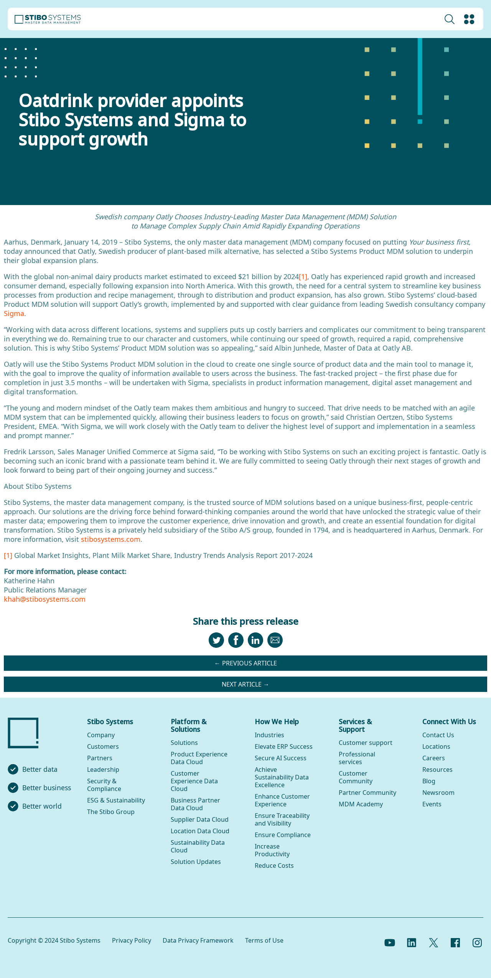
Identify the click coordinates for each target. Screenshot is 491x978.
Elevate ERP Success (284, 746)
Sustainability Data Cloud (198, 846)
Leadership (103, 769)
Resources (437, 769)
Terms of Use (264, 941)
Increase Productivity (272, 850)
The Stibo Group (111, 812)
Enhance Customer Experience (282, 800)
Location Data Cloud (200, 831)
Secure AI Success (280, 758)
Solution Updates (196, 861)
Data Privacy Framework (198, 941)
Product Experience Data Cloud (199, 758)
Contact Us (438, 735)
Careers (433, 758)
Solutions (184, 742)
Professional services (357, 758)
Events (432, 804)
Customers (103, 746)
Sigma (14, 313)
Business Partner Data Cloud (195, 804)
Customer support (365, 742)
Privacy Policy (131, 941)
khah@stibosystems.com (45, 599)
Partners (99, 758)
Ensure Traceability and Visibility (282, 819)
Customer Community (355, 777)
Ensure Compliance (283, 835)
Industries (269, 735)
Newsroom (438, 792)
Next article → (245, 684)
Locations (436, 746)
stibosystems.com (110, 539)
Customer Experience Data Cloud (194, 781)
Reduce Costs (274, 865)
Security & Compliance (104, 785)
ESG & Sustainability (116, 800)
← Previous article (245, 663)
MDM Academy (361, 804)
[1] (303, 276)
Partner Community (367, 792)
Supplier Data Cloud (200, 819)
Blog (428, 781)
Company (101, 735)
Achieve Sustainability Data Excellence (282, 777)
